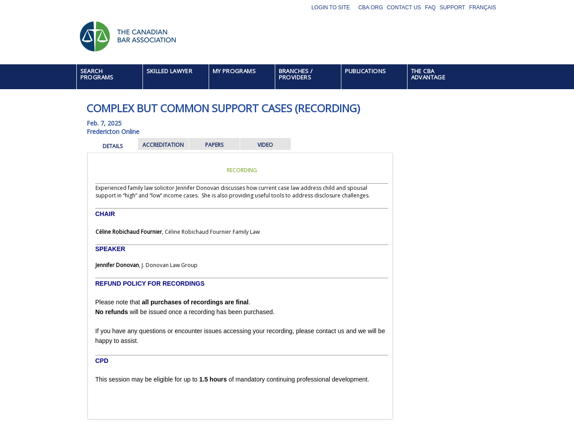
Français (482, 7)
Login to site (330, 7)
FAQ (430, 7)
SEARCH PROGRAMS (97, 74)
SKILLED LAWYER (169, 71)
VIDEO (265, 145)
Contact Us (404, 7)
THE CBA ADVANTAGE (428, 74)
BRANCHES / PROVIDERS (296, 74)
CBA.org (370, 7)
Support (452, 7)
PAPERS (214, 145)
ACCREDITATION (163, 145)
